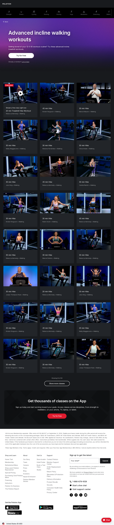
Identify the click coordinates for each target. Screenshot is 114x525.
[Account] (104, 4)
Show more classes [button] (57, 383)
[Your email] (84, 460)
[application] (105, 520)
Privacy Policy (88, 472)
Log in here (25, 62)
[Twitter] (80, 495)
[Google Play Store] (55, 509)
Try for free (21, 56)
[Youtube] (85, 495)
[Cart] (109, 4)
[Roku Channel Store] (23, 514)
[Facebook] (71, 495)
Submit (105, 461)
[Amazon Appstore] (89, 509)
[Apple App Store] (21, 509)
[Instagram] (76, 495)
